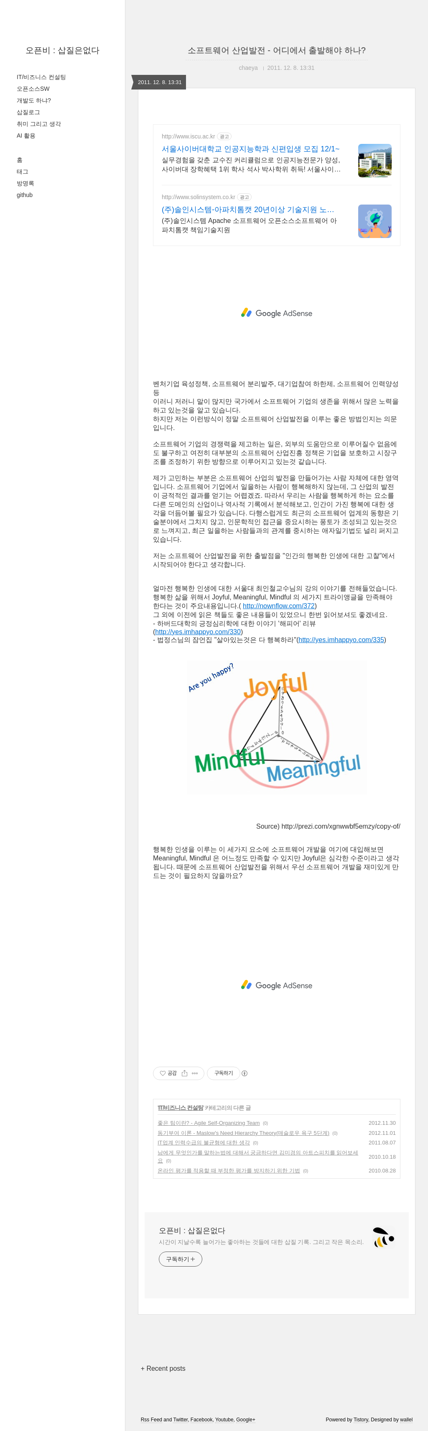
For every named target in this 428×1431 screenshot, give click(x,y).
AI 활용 (26, 135)
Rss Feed (151, 1420)
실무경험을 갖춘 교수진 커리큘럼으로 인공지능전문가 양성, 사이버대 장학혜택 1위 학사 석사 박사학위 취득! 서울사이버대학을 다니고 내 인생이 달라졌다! (251, 165)
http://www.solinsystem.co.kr (198, 197)
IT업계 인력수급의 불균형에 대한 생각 (204, 1142)
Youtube (224, 1420)
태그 (22, 171)
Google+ (245, 1420)
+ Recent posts (163, 1368)
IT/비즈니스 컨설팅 (41, 77)
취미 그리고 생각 (39, 123)
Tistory (361, 1420)
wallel (406, 1420)
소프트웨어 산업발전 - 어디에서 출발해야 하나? (277, 50)
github (25, 195)
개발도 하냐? (34, 100)
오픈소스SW (33, 88)
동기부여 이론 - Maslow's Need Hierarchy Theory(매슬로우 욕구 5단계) (243, 1133)
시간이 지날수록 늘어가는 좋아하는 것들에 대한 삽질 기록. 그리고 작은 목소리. (261, 1242)
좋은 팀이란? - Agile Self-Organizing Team (209, 1123)
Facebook (202, 1420)
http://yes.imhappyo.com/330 (198, 631)
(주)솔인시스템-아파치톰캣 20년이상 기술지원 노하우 (248, 210)
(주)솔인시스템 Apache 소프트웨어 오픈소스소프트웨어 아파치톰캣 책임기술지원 (249, 225)
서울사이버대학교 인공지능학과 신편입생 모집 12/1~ (251, 149)
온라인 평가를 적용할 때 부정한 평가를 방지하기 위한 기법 (229, 1170)
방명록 (25, 183)
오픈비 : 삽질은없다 (62, 50)
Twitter (180, 1420)
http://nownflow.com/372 (279, 605)
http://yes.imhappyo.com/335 (341, 639)
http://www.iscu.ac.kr (188, 136)
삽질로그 (28, 112)
